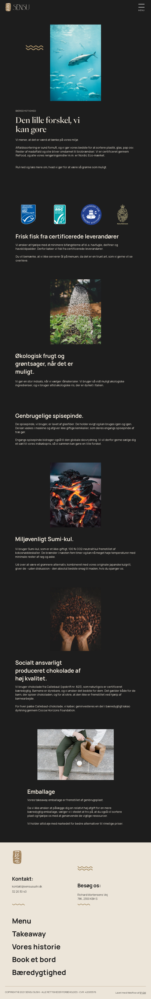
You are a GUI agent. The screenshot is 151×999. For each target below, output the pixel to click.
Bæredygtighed (39, 972)
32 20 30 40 (19, 891)
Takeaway (29, 933)
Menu (21, 921)
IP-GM (143, 992)
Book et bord (34, 959)
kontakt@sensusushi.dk (27, 886)
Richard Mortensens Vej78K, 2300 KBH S (92, 897)
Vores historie (36, 946)
